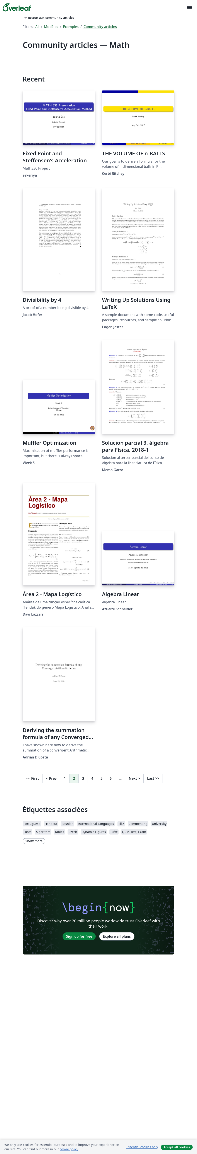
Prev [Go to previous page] (51, 778)
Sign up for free (79, 936)
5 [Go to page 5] (101, 778)
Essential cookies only (142, 1147)
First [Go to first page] (32, 778)
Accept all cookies (176, 1147)
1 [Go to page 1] (65, 778)
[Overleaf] (17, 7)
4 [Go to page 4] (92, 778)
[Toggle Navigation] (189, 7)
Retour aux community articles (49, 18)
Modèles (51, 26)
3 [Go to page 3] (83, 778)
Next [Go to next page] (134, 778)
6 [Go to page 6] (111, 778)
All (37, 26)
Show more (33, 841)
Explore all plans (117, 936)
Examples (71, 26)
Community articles (100, 26)
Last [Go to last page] (153, 778)
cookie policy (69, 1149)
